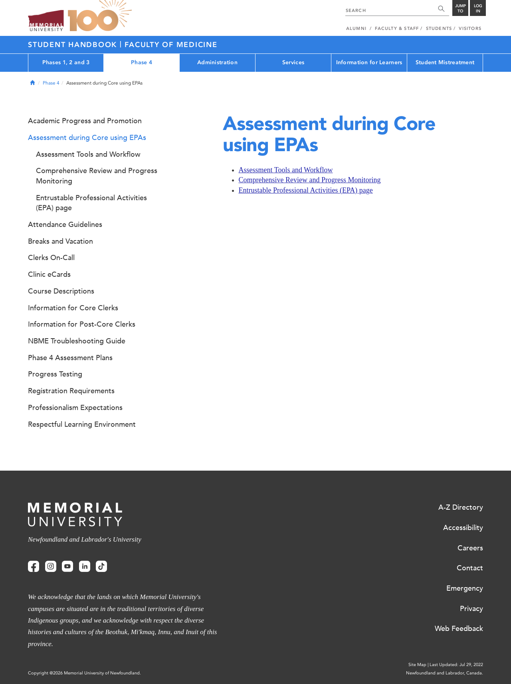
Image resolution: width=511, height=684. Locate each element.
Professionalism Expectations (75, 407)
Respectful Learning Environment (82, 424)
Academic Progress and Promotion (85, 120)
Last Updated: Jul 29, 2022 (456, 664)
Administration (217, 62)
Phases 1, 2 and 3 (66, 62)
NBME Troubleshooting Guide (76, 341)
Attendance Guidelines (65, 224)
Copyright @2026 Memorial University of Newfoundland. (84, 673)
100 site (100, 16)
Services (293, 62)
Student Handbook (74, 44)
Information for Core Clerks (73, 308)
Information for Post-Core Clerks (81, 324)
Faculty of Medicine (171, 44)
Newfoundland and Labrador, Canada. (444, 673)
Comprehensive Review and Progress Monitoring (310, 180)
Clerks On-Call (51, 257)
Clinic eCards (49, 274)
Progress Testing (55, 374)
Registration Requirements (71, 390)
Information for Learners (369, 62)
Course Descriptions (61, 291)
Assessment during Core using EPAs (87, 137)
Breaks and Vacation (60, 241)
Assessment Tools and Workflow (286, 170)
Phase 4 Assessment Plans (70, 357)
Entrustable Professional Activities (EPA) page (306, 190)
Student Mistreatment (445, 62)
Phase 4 (141, 62)
